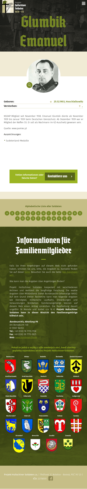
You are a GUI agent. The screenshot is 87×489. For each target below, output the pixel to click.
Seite (27, 272)
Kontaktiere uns (57, 176)
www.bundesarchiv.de (26, 337)
